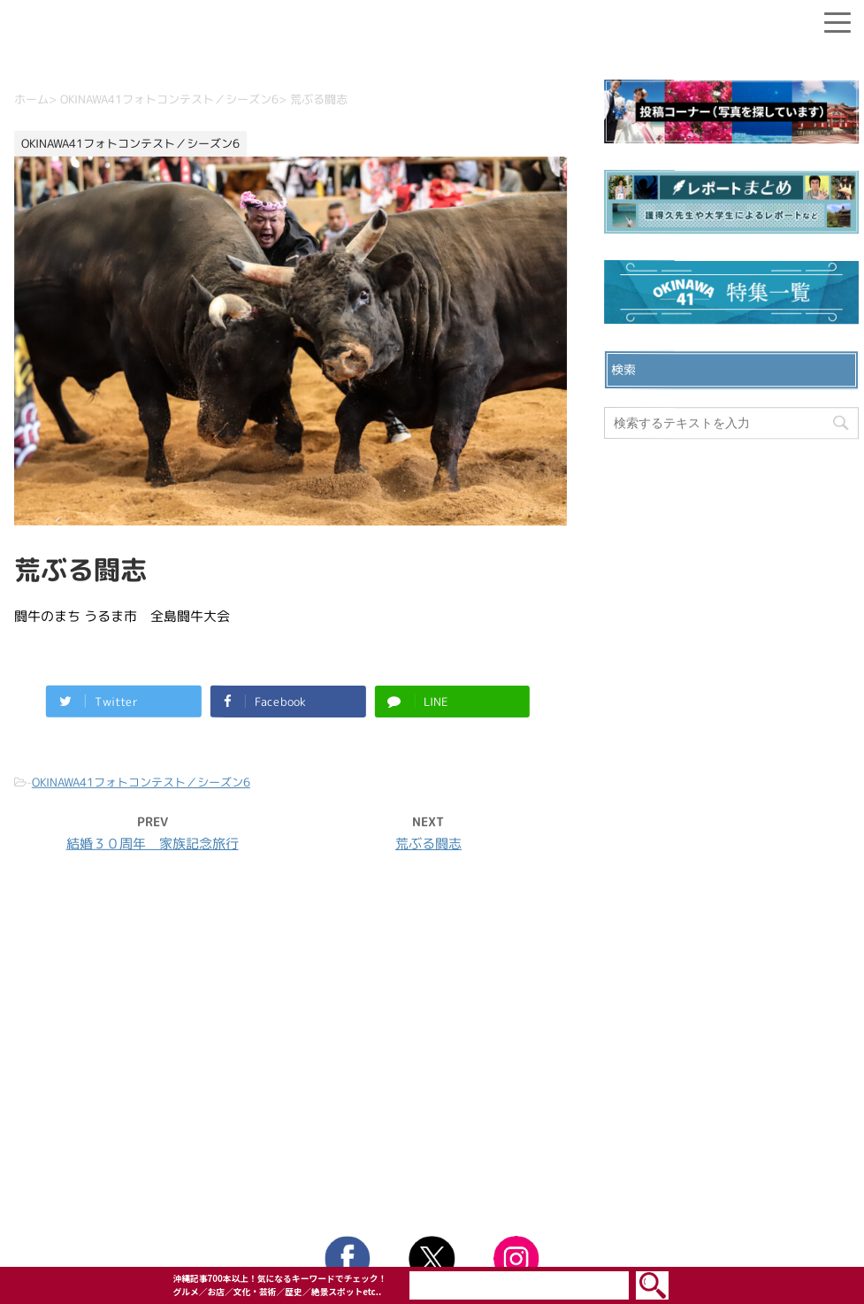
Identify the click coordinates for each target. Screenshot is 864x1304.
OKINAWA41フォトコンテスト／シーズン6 (141, 782)
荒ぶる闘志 (428, 843)
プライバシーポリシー (432, 1069)
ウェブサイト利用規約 (432, 1097)
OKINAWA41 (394, 1202)
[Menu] (837, 19)
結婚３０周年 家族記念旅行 (152, 843)
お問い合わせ (432, 1040)
